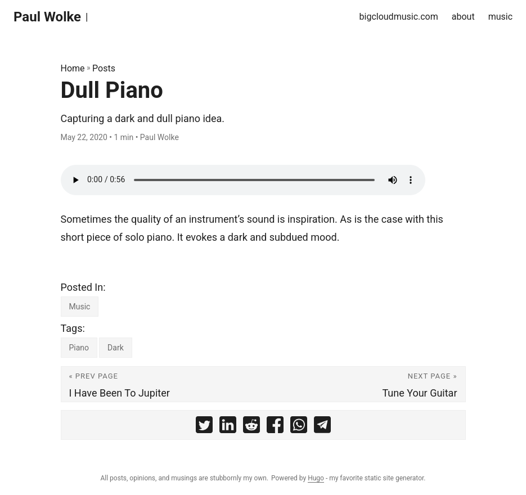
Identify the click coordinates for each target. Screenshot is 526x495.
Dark (115, 347)
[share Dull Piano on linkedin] (227, 427)
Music (80, 306)
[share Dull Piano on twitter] (204, 427)
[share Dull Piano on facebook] (275, 427)
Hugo (316, 478)
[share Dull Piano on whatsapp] (298, 427)
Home (73, 68)
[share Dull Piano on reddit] (251, 427)
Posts (103, 68)
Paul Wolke (47, 17)
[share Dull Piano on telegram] (322, 427)
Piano (79, 347)
